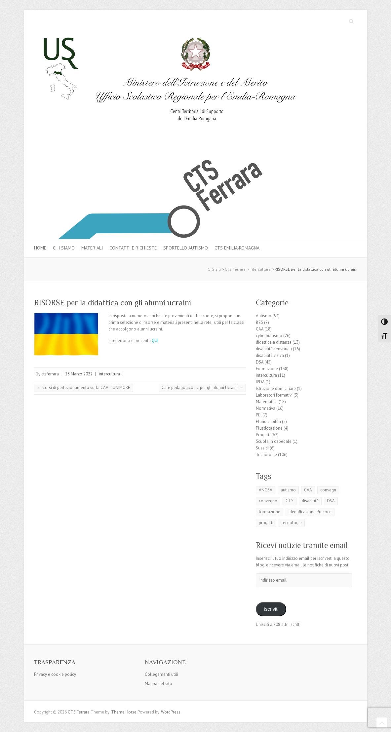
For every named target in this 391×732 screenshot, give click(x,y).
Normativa (265, 408)
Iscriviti (271, 609)
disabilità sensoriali (274, 349)
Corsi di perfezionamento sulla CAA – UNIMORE (83, 387)
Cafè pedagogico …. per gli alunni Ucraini (202, 387)
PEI (258, 415)
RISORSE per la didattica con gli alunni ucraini (112, 302)
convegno (268, 501)
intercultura (109, 374)
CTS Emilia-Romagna (237, 248)
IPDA (260, 382)
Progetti (263, 435)
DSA (259, 362)
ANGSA (265, 490)
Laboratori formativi (274, 395)
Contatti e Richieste (133, 248)
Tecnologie (266, 454)
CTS (289, 501)
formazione (269, 512)
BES (259, 322)
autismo (288, 490)
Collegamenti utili (161, 674)
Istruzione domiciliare (276, 388)
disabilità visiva (270, 355)
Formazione (267, 368)
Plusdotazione (269, 428)
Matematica (267, 402)
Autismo (263, 316)
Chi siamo (64, 248)
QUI (155, 340)
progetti (266, 522)
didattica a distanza (274, 342)
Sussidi (262, 448)
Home (40, 248)
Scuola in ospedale (274, 441)
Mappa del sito (158, 683)
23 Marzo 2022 (79, 374)
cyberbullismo (269, 335)
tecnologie (292, 522)
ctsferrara (50, 374)
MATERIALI (92, 248)
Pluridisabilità (268, 421)
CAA (259, 329)
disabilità (310, 501)
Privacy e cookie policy (55, 674)
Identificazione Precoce (310, 512)
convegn (328, 490)
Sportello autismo (185, 248)
